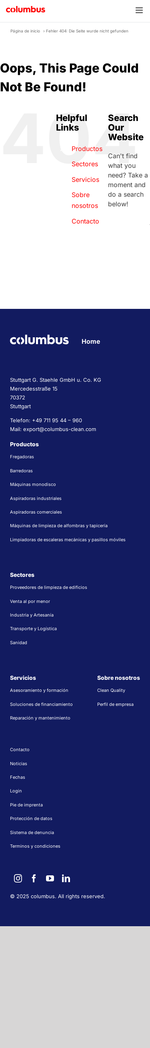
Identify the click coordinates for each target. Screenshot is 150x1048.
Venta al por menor (30, 601)
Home (91, 341)
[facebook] (34, 879)
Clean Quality (111, 690)
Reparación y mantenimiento (40, 718)
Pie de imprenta (26, 805)
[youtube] (50, 879)
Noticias (18, 763)
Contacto (85, 221)
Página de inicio (25, 30)
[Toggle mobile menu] (140, 10)
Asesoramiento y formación (39, 690)
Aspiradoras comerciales (36, 512)
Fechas (17, 777)
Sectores (85, 164)
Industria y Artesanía (32, 615)
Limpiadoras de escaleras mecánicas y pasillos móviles (68, 539)
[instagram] (18, 879)
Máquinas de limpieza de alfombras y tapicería (59, 525)
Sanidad (18, 642)
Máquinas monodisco (33, 484)
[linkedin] (66, 879)
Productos (87, 149)
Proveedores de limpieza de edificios (48, 587)
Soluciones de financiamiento (41, 704)
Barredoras (21, 471)
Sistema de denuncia (32, 832)
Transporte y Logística (33, 628)
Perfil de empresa (115, 704)
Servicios (85, 179)
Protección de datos (31, 818)
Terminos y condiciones (35, 846)
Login (16, 791)
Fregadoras (22, 457)
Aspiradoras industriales (36, 498)
